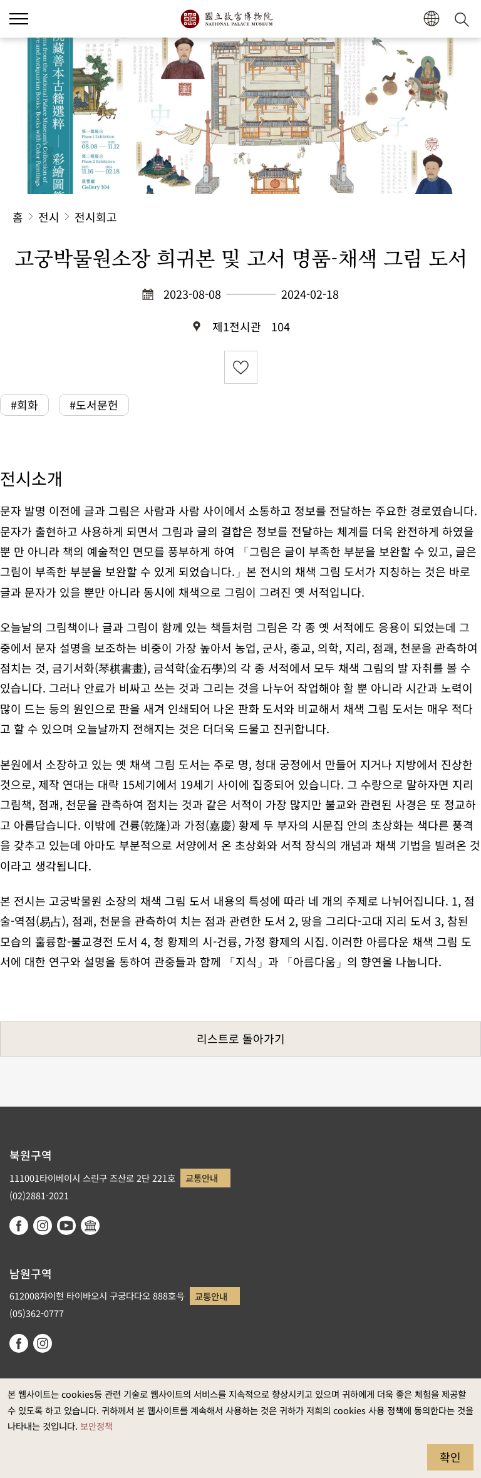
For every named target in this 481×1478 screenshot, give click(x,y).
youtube (66, 1225)
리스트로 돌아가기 (241, 1038)
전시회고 (96, 217)
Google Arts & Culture (90, 1225)
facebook (18, 1225)
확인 (450, 1457)
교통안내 (201, 1177)
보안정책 (96, 1425)
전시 (48, 217)
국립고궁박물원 (226, 19)
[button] (19, 19)
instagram (42, 1225)
